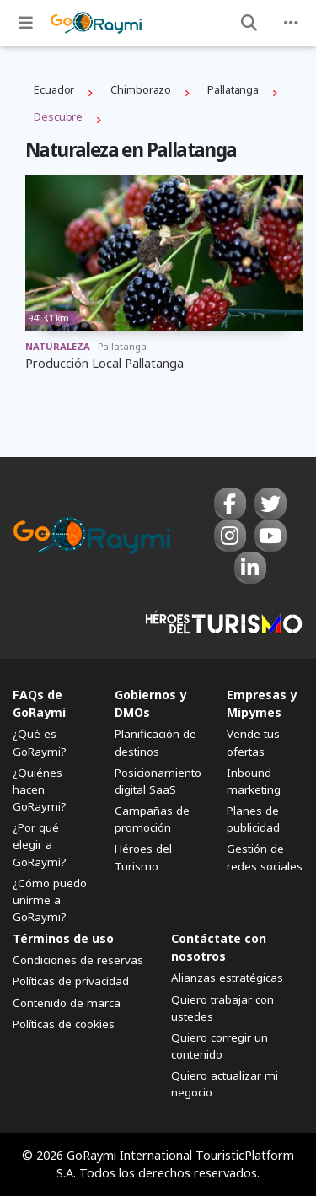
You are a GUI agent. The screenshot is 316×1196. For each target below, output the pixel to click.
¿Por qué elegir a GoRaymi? (40, 844)
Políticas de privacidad (71, 981)
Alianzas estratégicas (227, 977)
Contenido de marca (67, 1002)
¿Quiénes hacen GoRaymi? (40, 789)
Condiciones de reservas (78, 959)
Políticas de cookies (64, 1024)
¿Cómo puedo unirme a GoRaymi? (50, 899)
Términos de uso (63, 938)
